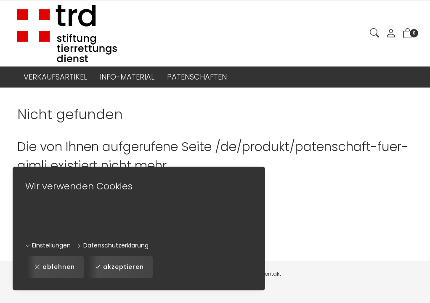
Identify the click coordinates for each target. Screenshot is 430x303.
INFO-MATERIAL (127, 77)
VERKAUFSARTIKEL (55, 77)
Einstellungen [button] (48, 245)
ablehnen (54, 267)
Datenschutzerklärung (113, 245)
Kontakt (271, 273)
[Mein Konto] (390, 34)
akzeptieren (119, 267)
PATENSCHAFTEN (197, 77)
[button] (374, 33)
